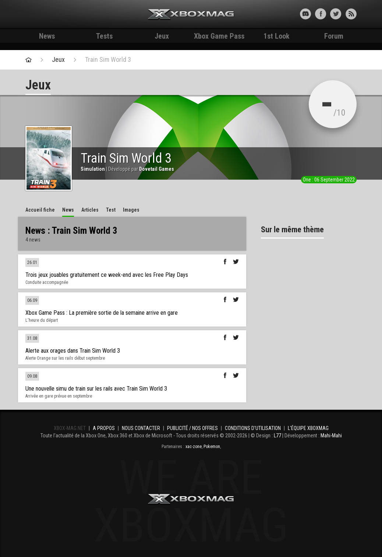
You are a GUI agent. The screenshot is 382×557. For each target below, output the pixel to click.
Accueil (40, 210)
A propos (104, 428)
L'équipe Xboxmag (308, 428)
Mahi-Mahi (331, 435)
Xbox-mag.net (191, 14)
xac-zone (193, 446)
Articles (90, 210)
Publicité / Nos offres (192, 428)
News (47, 36)
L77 (277, 435)
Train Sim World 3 (108, 59)
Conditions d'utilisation (253, 428)
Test (111, 210)
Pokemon (212, 446)
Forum (333, 36)
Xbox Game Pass (219, 36)
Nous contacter (141, 428)
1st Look (276, 36)
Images (131, 210)
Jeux (162, 36)
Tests (104, 36)
